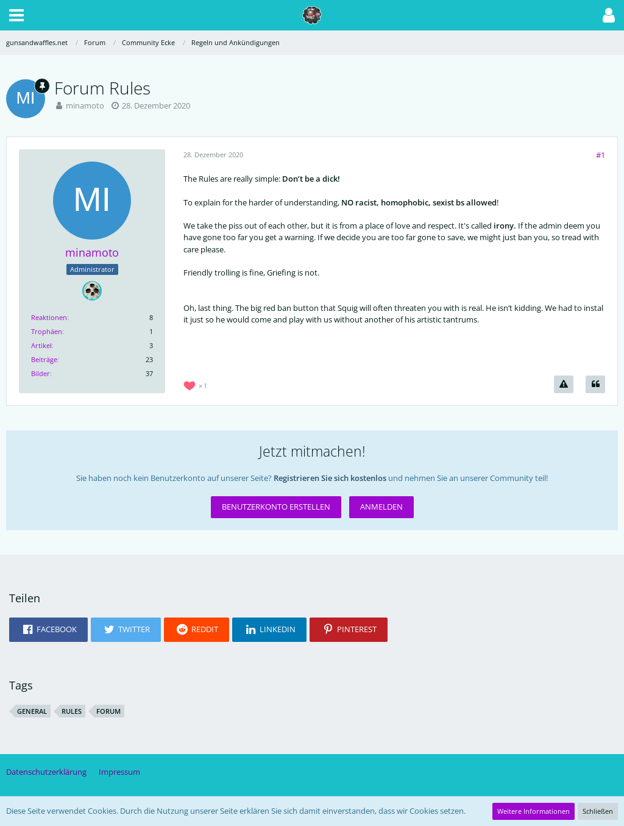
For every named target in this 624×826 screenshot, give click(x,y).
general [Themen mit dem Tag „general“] (32, 711)
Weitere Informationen (533, 811)
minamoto (85, 105)
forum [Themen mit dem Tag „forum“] (108, 711)
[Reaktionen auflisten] (196, 384)
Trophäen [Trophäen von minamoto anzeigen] (46, 331)
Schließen (598, 811)
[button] (16, 15)
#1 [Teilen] (600, 154)
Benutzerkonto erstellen (276, 506)
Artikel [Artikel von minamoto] (41, 345)
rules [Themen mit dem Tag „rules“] (72, 711)
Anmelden (381, 506)
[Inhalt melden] (563, 384)
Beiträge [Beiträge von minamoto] (44, 359)
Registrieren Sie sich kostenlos (330, 477)
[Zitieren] (595, 384)
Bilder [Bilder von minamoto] (40, 373)
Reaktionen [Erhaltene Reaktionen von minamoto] (49, 317)
